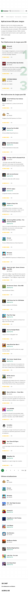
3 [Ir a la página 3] (10, 470)
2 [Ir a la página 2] (6, 470)
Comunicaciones (18, 16)
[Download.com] (4, 11)
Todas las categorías (10, 16)
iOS (2, 16)
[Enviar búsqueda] (10, 11)
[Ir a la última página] (24, 470)
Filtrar (3, 38)
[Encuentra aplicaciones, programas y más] (16, 11)
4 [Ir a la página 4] (14, 470)
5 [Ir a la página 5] (18, 470)
